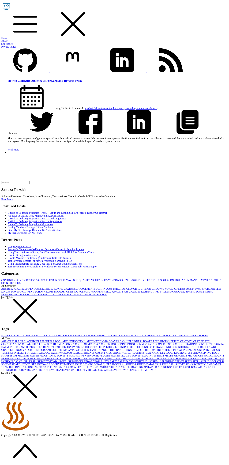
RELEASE (30, 361)
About (4, 41)
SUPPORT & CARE (31, 294)
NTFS (69, 358)
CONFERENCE (44, 288)
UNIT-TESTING (41, 370)
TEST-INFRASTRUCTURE (102, 367)
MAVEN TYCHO (33, 291)
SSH (158, 364)
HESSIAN (90, 350)
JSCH (130, 352)
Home (4, 38)
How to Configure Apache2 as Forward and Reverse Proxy (45, 80)
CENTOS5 (186, 341)
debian (97, 108)
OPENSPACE (97, 358)
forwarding (107, 108)
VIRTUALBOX (95, 370)
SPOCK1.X (118, 364)
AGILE (22, 341)
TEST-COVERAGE (75, 367)
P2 (139, 358)
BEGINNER (135, 341)
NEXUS (216, 280)
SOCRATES (217, 361)
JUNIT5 (181, 335)
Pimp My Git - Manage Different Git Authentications (35, 230)
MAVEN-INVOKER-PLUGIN (94, 355)
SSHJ (165, 364)
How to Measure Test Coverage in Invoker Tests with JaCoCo (39, 258)
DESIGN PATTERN (73, 347)
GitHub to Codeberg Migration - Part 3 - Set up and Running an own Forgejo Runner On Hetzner (57, 212)
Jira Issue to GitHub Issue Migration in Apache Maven (36, 215)
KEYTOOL (167, 352)
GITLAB (146, 288)
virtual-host (150, 108)
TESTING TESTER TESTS (175, 367)
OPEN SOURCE (11, 283)
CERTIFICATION (11, 344)
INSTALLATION (193, 350)
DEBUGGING (34, 347)
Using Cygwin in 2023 (19, 246)
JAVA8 (69, 352)
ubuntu (140, 108)
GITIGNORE (197, 347)
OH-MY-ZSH (81, 358)
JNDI (117, 352)
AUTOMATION (95, 341)
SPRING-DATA (145, 364)
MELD (169, 355)
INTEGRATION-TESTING (126, 335)
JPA (123, 352)
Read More (13, 149)
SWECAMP (214, 364)
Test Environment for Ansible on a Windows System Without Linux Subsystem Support (52, 266)
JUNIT (190, 288)
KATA (156, 352)
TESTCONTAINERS (55, 294)
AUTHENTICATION (74, 341)
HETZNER (103, 350)
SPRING (80, 335)
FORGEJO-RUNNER (141, 347)
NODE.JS (60, 291)
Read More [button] (7, 199)
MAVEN (72, 280)
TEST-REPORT (127, 367)
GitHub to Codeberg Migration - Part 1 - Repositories (35, 221)
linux (116, 108)
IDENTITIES (165, 350)
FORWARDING (162, 347)
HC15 (30, 350)
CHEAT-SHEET (31, 344)
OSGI (164, 280)
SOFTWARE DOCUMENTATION (56, 364)
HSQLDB (144, 350)
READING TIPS (150, 291)
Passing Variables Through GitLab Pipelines (30, 227)
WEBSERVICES (113, 370)
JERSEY (100, 352)
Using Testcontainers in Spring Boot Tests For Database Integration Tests (45, 263)
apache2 (89, 108)
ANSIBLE (7, 288)
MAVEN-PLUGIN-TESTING (148, 355)
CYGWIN (218, 344)
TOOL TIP (209, 367)
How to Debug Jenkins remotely (24, 255)
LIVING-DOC (211, 352)
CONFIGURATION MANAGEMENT (189, 280)
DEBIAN (20, 347)
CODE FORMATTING (88, 344)
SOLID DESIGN (84, 364)
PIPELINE (207, 358)
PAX (166, 358)
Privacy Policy (8, 46)
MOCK (209, 355)
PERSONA (194, 358)
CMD (60, 344)
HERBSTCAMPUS (45, 350)
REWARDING (92, 361)
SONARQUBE (177, 291)
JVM (53, 280)
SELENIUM (167, 361)
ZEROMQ (144, 370)
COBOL (69, 344)
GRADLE (7, 350)
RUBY (105, 361)
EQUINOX (122, 347)
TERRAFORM (55, 367)
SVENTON (200, 364)
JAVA (44, 280)
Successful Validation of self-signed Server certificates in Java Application (46, 249)
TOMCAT (197, 367)
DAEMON (7, 347)
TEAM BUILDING (12, 367)
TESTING (153, 280)
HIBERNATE (118, 350)
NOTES (32, 358)
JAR (54, 352)
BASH (124, 341)
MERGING (181, 355)
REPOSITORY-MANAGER (53, 361)
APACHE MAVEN (24, 288)
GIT (62, 280)
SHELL (205, 361)
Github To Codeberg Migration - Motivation (30, 224)
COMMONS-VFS (146, 344)
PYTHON (7, 361)
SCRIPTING (141, 361)
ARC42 (57, 341)
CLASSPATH (49, 344)
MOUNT (219, 355)
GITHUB (92, 335)
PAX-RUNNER (179, 358)
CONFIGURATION (186, 344)
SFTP (196, 361)
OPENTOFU (112, 358)
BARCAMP (112, 341)
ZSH (153, 370)
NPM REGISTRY (55, 358)
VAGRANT (86, 294)
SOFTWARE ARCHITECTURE (19, 364)
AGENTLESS (9, 341)
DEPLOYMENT (52, 347)
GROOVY (158, 288)
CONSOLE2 (205, 344)
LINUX (141, 280)
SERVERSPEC (184, 361)
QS (21, 361)
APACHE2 (46, 341)
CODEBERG (150, 335)
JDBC (78, 352)
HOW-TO (104, 335)
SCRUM (154, 361)
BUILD (175, 341)
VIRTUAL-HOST (75, 370)
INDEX (178, 350)
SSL (172, 364)
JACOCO (45, 352)
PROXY (219, 358)
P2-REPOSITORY (152, 358)
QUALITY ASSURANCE (93, 280)
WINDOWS (115, 280)
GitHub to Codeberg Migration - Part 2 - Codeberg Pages (37, 218)
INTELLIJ (20, 352)
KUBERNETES (212, 288)
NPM (41, 358)
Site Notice (7, 43)
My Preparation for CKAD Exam (25, 233)
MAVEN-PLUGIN (121, 355)
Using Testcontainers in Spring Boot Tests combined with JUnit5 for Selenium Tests (51, 252)
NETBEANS (9, 358)
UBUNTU (25, 370)
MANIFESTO (9, 355)
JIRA (109, 352)
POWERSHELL (102, 291)
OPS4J (125, 358)
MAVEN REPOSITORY (43, 355)
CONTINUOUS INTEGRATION (20, 280)
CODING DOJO (126, 344)
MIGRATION (66, 335)
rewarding (131, 108)
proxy (122, 108)
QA (16, 361)
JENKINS (129, 280)
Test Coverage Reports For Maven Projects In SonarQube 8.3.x (40, 260)
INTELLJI (32, 352)
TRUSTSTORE (10, 370)
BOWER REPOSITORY (156, 341)
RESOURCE (76, 361)
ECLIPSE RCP (167, 335)
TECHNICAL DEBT (35, 367)
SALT (164, 291)
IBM (153, 350)
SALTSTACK (126, 361)
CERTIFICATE (201, 341)
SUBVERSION (184, 364)
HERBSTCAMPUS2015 (70, 350)
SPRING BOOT (195, 291)
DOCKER (91, 347)
